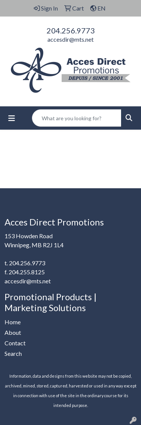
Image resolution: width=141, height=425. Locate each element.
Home (13, 321)
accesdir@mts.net (70, 39)
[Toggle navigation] (12, 118)
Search (13, 353)
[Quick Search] (76, 118)
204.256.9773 (71, 30)
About (13, 332)
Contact (15, 342)
